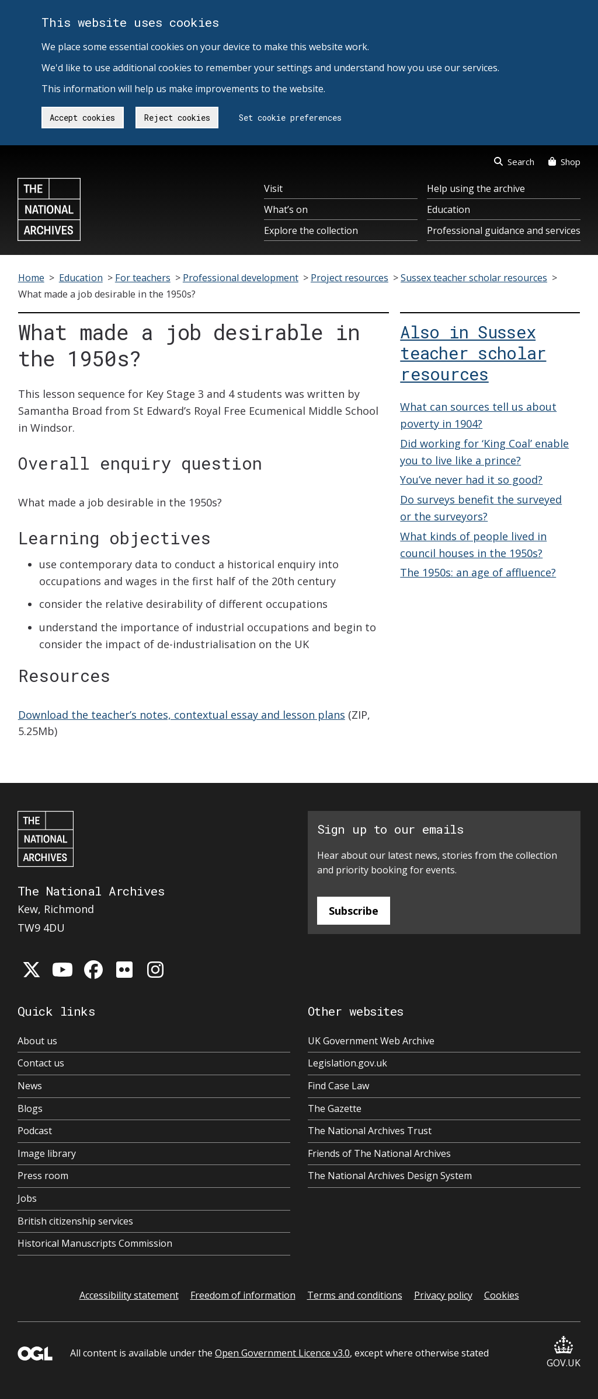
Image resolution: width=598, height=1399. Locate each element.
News (30, 1085)
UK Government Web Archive (371, 1040)
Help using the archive (476, 188)
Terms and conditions (354, 1295)
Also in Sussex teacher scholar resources (473, 352)
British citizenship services (75, 1221)
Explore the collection (311, 230)
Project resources (349, 277)
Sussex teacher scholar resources (474, 277)
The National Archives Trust (370, 1130)
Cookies (501, 1295)
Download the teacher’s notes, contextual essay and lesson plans (181, 715)
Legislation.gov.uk (347, 1063)
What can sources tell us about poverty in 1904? (478, 415)
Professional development (240, 277)
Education (448, 209)
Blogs (30, 1108)
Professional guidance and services (503, 230)
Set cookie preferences (290, 117)
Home (31, 277)
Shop (564, 161)
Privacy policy (443, 1295)
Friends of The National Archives (379, 1153)
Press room (43, 1175)
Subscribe (353, 911)
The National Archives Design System (390, 1175)
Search (514, 161)
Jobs (27, 1198)
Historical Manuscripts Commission (95, 1243)
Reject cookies (177, 117)
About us (37, 1040)
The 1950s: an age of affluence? (478, 572)
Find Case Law (338, 1085)
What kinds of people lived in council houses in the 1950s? (473, 544)
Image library (47, 1153)
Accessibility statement (129, 1295)
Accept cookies (82, 117)
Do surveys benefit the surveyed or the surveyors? (481, 507)
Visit (273, 188)
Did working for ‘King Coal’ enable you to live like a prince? (484, 451)
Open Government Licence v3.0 (282, 1352)
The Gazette (334, 1108)
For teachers (143, 277)
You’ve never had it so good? (471, 480)
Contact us (41, 1063)
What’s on (286, 209)
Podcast (35, 1130)
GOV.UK (563, 1352)
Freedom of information (242, 1295)
